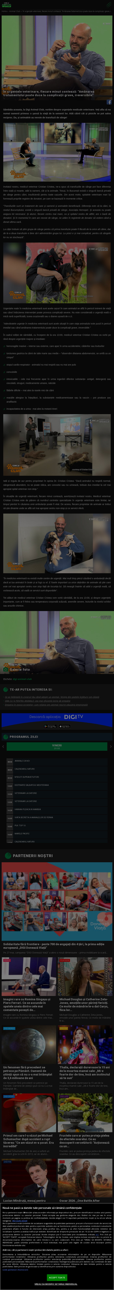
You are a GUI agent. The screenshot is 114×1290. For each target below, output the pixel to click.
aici (97, 1234)
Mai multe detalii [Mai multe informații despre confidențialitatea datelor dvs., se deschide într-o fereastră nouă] (19, 1221)
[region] (57, 1246)
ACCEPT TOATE (57, 1277)
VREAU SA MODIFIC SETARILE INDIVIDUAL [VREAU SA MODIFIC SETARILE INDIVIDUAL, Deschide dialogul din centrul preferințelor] (56, 1284)
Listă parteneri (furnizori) (15, 1269)
